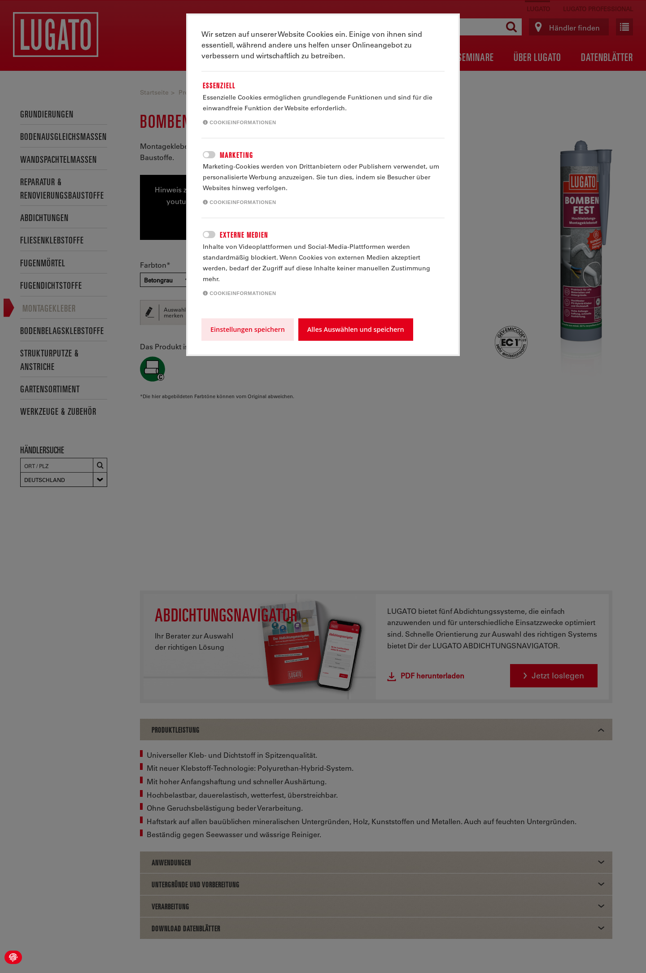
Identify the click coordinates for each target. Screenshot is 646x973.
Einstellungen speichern (247, 329)
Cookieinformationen (239, 122)
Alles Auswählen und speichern (355, 329)
